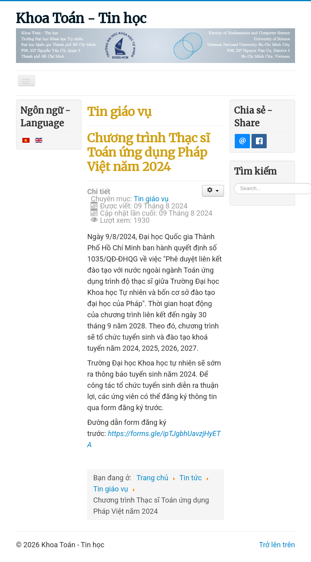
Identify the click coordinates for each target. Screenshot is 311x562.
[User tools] (213, 191)
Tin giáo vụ (151, 199)
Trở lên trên (277, 544)
